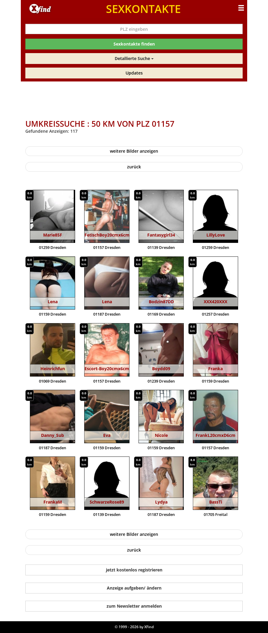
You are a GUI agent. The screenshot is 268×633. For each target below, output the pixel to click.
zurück (134, 167)
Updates (134, 73)
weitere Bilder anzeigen (134, 151)
